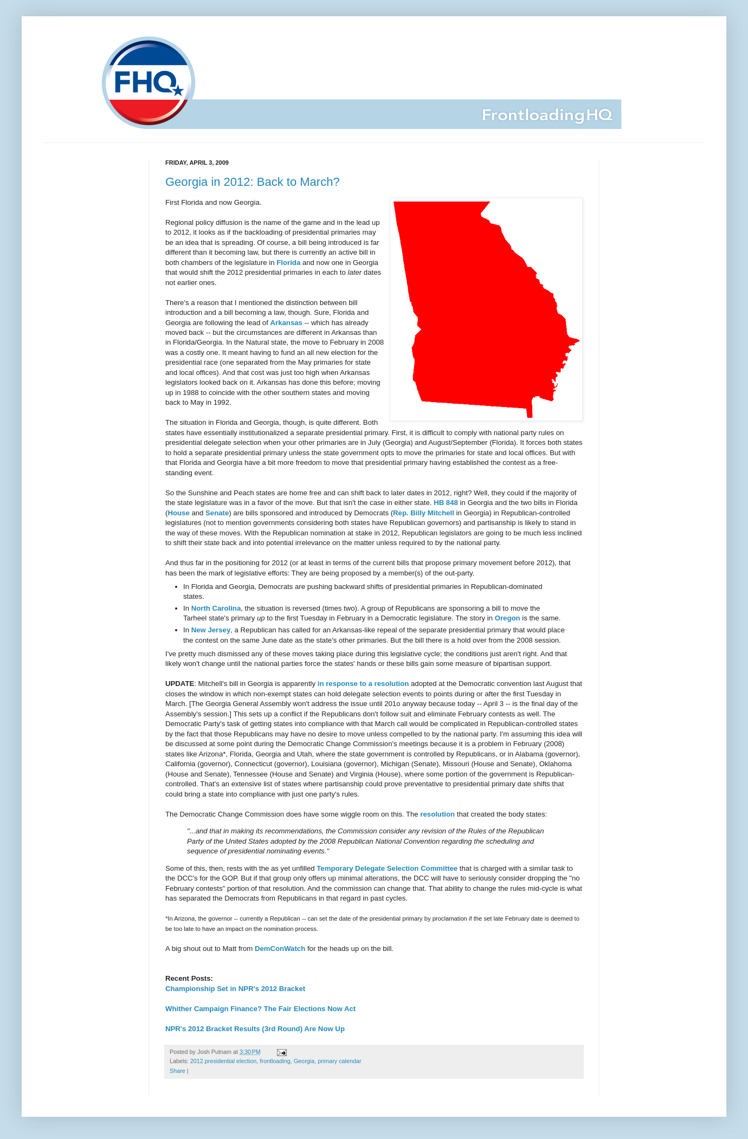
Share (177, 1070)
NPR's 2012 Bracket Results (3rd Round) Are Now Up (255, 1029)
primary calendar (339, 1061)
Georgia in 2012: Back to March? (252, 182)
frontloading (275, 1061)
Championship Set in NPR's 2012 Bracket (235, 989)
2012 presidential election (223, 1061)
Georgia (304, 1061)
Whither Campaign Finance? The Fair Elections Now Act (260, 1009)
